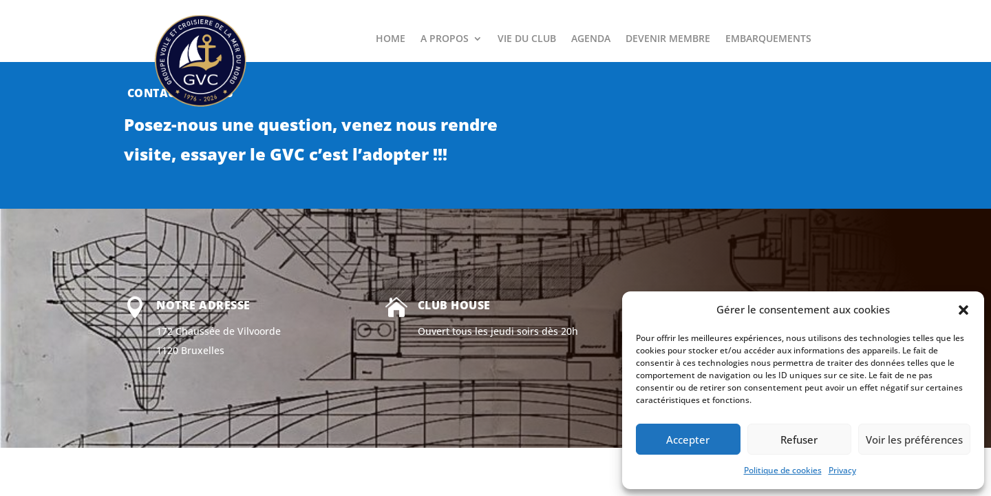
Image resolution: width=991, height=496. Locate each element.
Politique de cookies (783, 470)
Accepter (688, 439)
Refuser (799, 439)
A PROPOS (444, 39)
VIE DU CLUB (527, 39)
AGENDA (590, 39)
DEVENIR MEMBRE (668, 39)
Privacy (842, 470)
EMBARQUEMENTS (768, 39)
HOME (390, 39)
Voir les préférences (914, 439)
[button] (963, 310)
